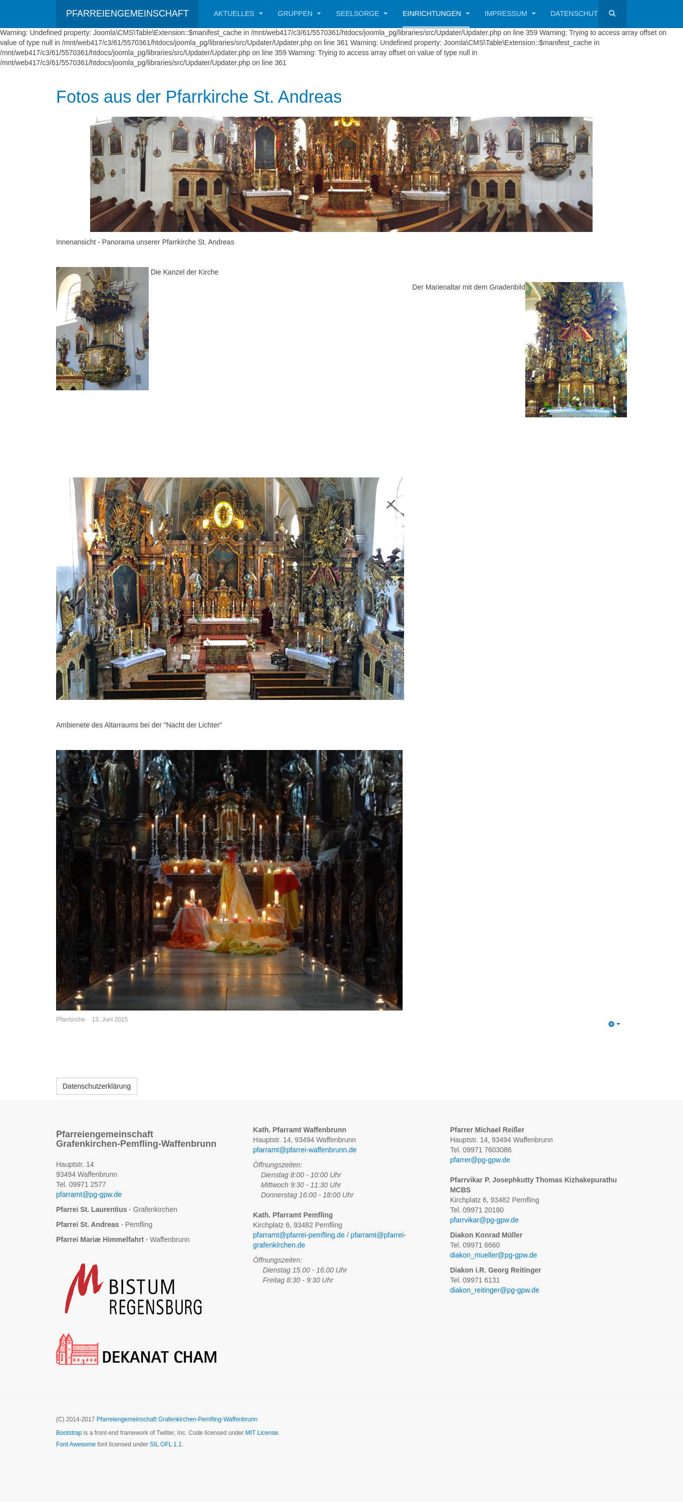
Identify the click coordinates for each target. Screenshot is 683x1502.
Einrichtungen (436, 14)
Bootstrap (69, 1433)
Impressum (510, 14)
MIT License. (262, 1433)
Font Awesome (76, 1444)
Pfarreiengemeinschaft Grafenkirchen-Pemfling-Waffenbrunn (177, 1419)
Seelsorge (362, 14)
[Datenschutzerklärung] (96, 1086)
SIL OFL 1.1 (166, 1444)
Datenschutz (576, 14)
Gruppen (299, 14)
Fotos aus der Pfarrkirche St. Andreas (202, 97)
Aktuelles (238, 14)
